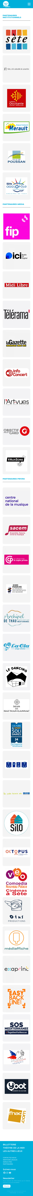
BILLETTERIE (9, 1144)
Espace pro (7, 1162)
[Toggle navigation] (29, 4)
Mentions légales (10, 1160)
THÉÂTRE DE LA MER (14, 1148)
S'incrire (7, 1186)
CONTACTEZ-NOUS (9, 1157)
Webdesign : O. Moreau (16, 1192)
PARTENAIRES (8, 1164)
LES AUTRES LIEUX (12, 1151)
